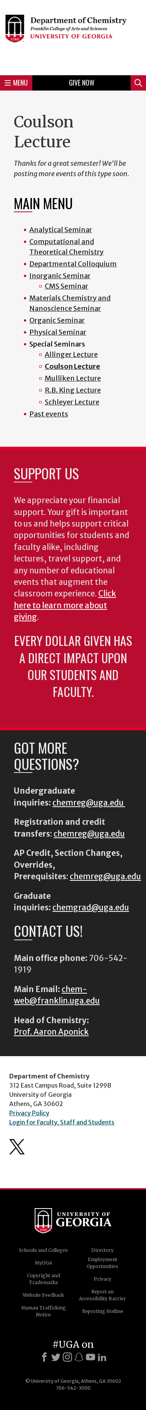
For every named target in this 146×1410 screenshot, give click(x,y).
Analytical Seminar (60, 229)
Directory (102, 1250)
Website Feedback (43, 1295)
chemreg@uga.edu (88, 803)
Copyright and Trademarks (43, 1279)
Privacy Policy (29, 1113)
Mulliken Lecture (73, 378)
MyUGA (43, 1263)
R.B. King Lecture (73, 390)
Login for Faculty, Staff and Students (61, 1122)
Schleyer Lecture (72, 402)
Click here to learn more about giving (65, 605)
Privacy (102, 1279)
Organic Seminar (57, 320)
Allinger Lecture (71, 354)
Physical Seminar (57, 332)
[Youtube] (90, 1357)
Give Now (81, 83)
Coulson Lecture (72, 366)
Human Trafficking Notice (43, 1311)
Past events (48, 413)
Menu (16, 83)
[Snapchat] (79, 1357)
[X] (55, 1357)
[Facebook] (44, 1357)
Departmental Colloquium (73, 263)
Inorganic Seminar (60, 275)
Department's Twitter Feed (17, 1146)
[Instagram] (67, 1357)
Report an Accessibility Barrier (102, 1295)
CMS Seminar (66, 286)
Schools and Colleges (43, 1250)
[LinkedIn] (102, 1357)
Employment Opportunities (102, 1262)
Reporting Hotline (102, 1311)
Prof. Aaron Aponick (51, 1032)
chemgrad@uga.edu (90, 908)
